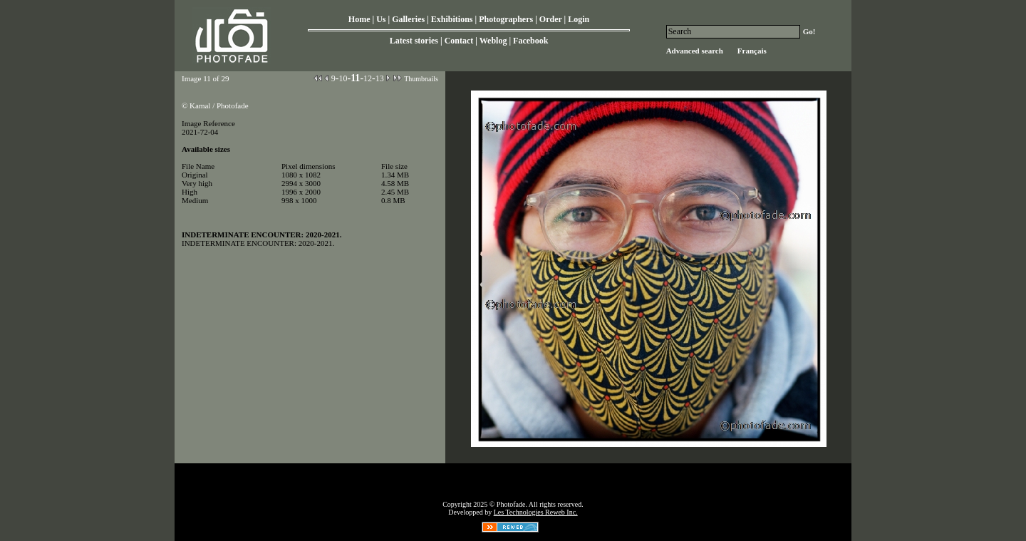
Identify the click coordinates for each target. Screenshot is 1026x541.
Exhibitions (452, 19)
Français (752, 50)
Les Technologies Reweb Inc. (536, 512)
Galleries (408, 19)
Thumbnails (421, 79)
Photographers (506, 19)
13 (379, 78)
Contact (459, 41)
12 (367, 78)
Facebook (530, 41)
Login (578, 19)
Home (359, 19)
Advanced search (694, 50)
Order (550, 19)
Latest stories (414, 41)
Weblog (493, 41)
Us (380, 19)
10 (342, 78)
